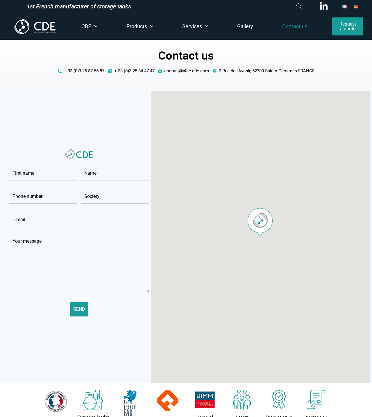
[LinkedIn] (323, 6)
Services (195, 26)
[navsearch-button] (217, 6)
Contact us (294, 26)
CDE (89, 26)
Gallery (245, 26)
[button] (260, 222)
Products (139, 26)
